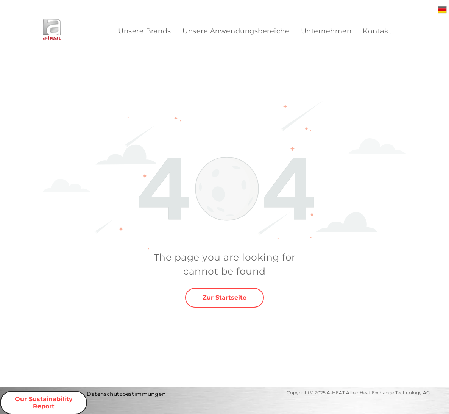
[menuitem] (144, 31)
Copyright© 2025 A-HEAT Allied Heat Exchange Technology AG (358, 392)
